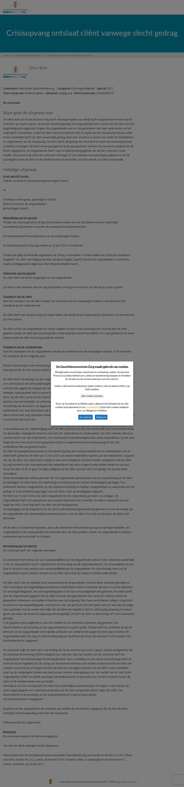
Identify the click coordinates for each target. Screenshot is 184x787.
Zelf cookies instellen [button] (92, 395)
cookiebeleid (92, 407)
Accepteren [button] (85, 417)
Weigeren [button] (101, 417)
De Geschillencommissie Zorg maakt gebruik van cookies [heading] (92, 367)
